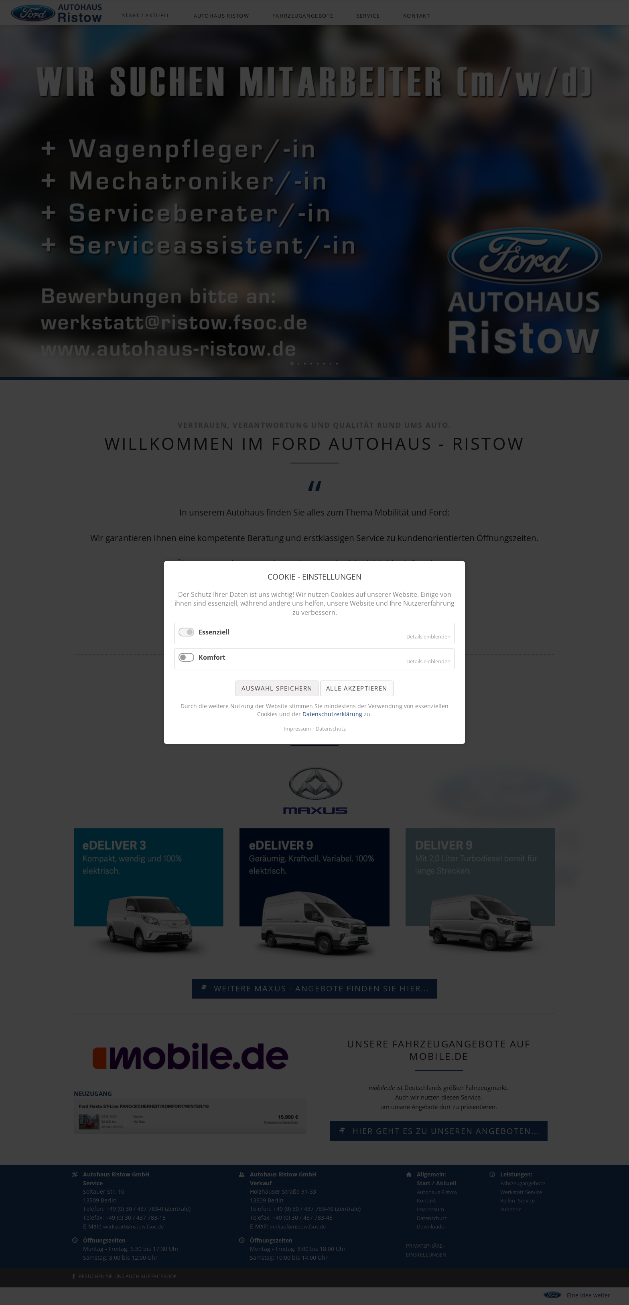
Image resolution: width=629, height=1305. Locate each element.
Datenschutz (331, 728)
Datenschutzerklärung (333, 714)
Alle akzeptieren (357, 688)
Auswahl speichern (276, 688)
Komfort (212, 657)
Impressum (297, 728)
